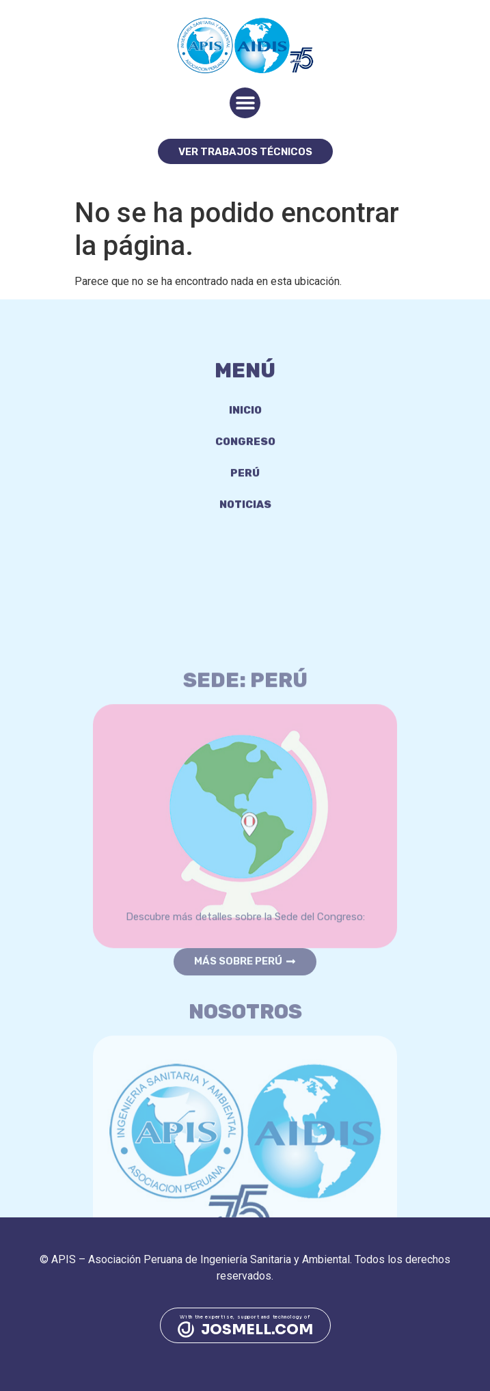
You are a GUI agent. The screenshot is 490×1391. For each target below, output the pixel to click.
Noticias (245, 515)
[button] (245, 102)
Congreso (245, 452)
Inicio (245, 420)
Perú (245, 483)
